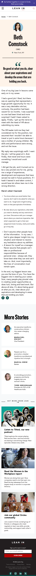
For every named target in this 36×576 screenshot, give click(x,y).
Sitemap (28, 564)
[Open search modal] (33, 9)
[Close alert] (34, 3)
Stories (3, 17)
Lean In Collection (22, 568)
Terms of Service (10, 564)
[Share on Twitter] (7, 297)
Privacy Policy (20, 564)
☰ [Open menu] (2, 8)
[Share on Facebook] (3, 297)
